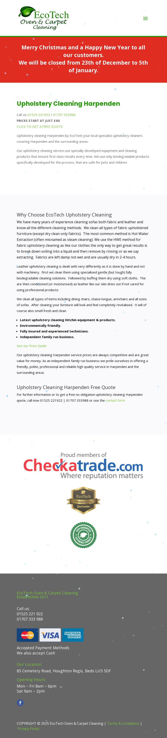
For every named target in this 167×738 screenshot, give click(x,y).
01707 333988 (64, 114)
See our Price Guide (31, 346)
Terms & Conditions (123, 723)
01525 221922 (39, 114)
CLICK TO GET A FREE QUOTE (40, 126)
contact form (115, 400)
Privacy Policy (28, 728)
